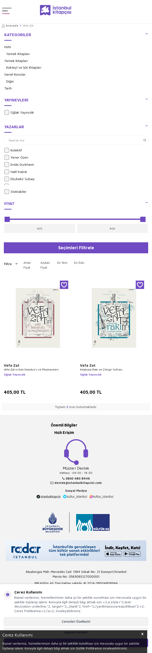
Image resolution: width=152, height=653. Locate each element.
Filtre (10, 264)
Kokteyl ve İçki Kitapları (23, 67)
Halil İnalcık (15, 171)
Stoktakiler (15, 191)
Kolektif (13, 150)
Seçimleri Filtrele (76, 247)
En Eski (79, 263)
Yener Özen (16, 157)
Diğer (10, 81)
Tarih (8, 88)
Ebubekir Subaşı (19, 179)
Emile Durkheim (19, 164)
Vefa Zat (11, 365)
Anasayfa (10, 25)
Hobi (7, 47)
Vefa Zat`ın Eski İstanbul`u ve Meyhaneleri (31, 369)
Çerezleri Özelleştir (76, 621)
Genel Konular (15, 74)
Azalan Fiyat (45, 265)
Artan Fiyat (27, 265)
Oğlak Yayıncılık (19, 112)
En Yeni (62, 263)
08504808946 (107, 583)
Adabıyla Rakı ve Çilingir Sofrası (101, 369)
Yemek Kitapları (18, 54)
